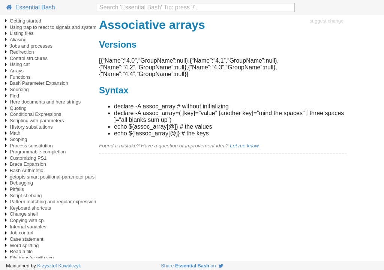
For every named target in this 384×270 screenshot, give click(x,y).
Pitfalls (17, 189)
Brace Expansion (28, 164)
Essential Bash (30, 7)
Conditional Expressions (35, 114)
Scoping (18, 139)
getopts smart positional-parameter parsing (55, 177)
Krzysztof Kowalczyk (59, 265)
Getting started (25, 21)
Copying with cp (27, 220)
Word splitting (24, 245)
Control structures (29, 58)
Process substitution (31, 145)
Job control (21, 233)
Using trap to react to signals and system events (61, 27)
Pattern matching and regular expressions (54, 201)
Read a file (21, 251)
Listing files (21, 33)
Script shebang (26, 195)
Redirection (22, 52)
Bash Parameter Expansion (39, 83)
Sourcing (19, 89)
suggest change (327, 21)
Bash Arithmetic (26, 170)
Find (14, 96)
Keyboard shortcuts (30, 208)
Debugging (21, 183)
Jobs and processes (31, 46)
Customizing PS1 (28, 158)
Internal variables (28, 227)
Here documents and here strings (45, 102)
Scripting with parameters (37, 120)
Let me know (244, 145)
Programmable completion (38, 151)
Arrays (17, 71)
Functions (20, 77)
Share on (192, 265)
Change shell (24, 214)
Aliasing (18, 39)
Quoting (18, 108)
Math (15, 133)
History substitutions (31, 127)
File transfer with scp (32, 258)
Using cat (20, 64)
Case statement (27, 239)
